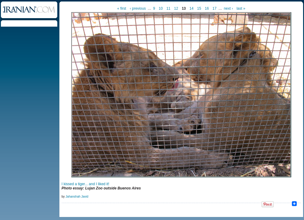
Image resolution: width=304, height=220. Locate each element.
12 (176, 8)
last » (240, 8)
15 (199, 8)
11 (168, 8)
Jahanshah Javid (76, 196)
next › (228, 8)
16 (207, 8)
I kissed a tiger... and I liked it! (85, 184)
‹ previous (138, 8)
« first (121, 8)
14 (191, 8)
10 (161, 8)
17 (214, 8)
